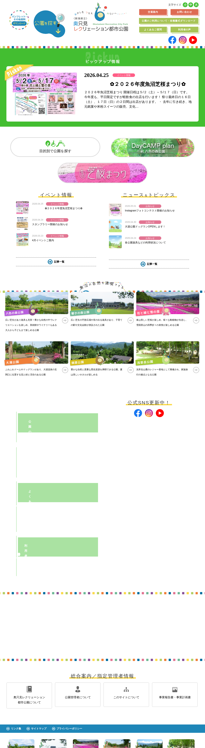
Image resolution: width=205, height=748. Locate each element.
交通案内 (153, 12)
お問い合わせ (184, 12)
